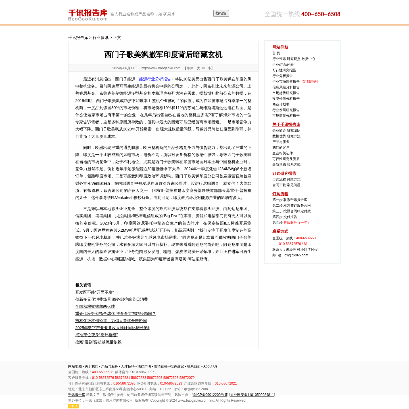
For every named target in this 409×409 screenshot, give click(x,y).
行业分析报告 (282, 76)
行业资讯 (100, 37)
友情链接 (161, 366)
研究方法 (294, 136)
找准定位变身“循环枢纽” (96, 335)
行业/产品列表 (283, 65)
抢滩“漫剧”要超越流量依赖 (98, 342)
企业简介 (279, 130)
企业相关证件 (282, 153)
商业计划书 (280, 104)
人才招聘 (128, 366)
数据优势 (279, 136)
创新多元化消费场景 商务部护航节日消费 (111, 299)
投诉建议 (177, 366)
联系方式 (294, 165)
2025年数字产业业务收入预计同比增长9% (112, 327)
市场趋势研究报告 (286, 93)
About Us (210, 366)
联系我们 (194, 366)
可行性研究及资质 (286, 159)
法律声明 (144, 366)
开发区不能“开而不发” (94, 292)
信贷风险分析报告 (286, 87)
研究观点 (294, 59)
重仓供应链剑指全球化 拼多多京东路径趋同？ (115, 313)
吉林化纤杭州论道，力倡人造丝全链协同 (111, 320)
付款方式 (294, 179)
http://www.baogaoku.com (160, 68)
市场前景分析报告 (286, 116)
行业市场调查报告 (286, 82)
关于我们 (91, 366)
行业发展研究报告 (286, 110)
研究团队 (294, 130)
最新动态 (279, 165)
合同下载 (279, 185)
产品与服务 (280, 142)
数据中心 (308, 59)
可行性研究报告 (284, 70)
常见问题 (294, 185)
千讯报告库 (78, 37)
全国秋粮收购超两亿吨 (95, 306)
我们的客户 (280, 148)
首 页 (276, 53)
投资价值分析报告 (286, 99)
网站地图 (75, 366)
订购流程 (279, 179)
